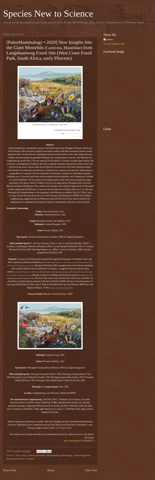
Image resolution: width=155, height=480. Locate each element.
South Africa (19, 459)
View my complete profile (113, 44)
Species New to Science (48, 13)
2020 (18, 455)
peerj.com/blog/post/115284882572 (79, 441)
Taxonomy (30, 459)
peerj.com (77, 136)
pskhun (109, 39)
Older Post (91, 470)
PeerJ (88, 455)
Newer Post (9, 470)
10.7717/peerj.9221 (73, 133)
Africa (23, 455)
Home (50, 470)
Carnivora (31, 455)
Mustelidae (40, 455)
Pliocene (9, 459)
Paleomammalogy (53, 455)
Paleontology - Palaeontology (73, 455)
